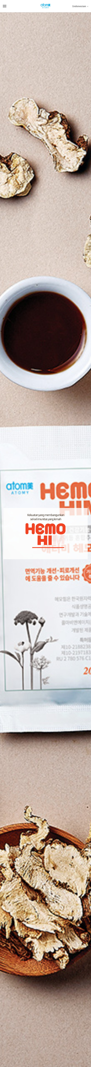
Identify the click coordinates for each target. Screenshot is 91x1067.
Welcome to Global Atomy (45, 5)
